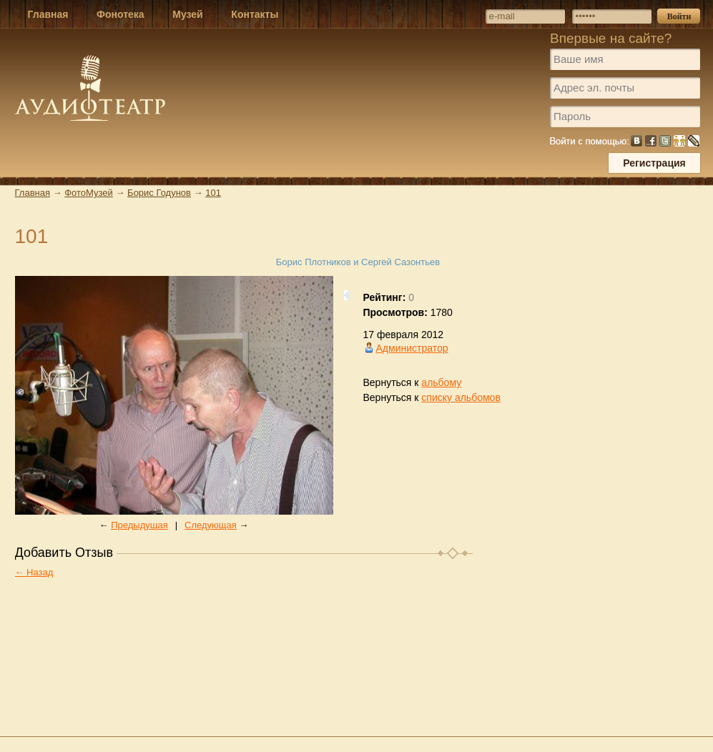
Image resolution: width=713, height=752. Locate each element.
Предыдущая (139, 525)
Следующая (211, 525)
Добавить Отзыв (64, 552)
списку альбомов (460, 397)
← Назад (34, 572)
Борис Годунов (159, 192)
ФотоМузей (88, 192)
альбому (441, 382)
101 (213, 192)
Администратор (412, 348)
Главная (32, 192)
